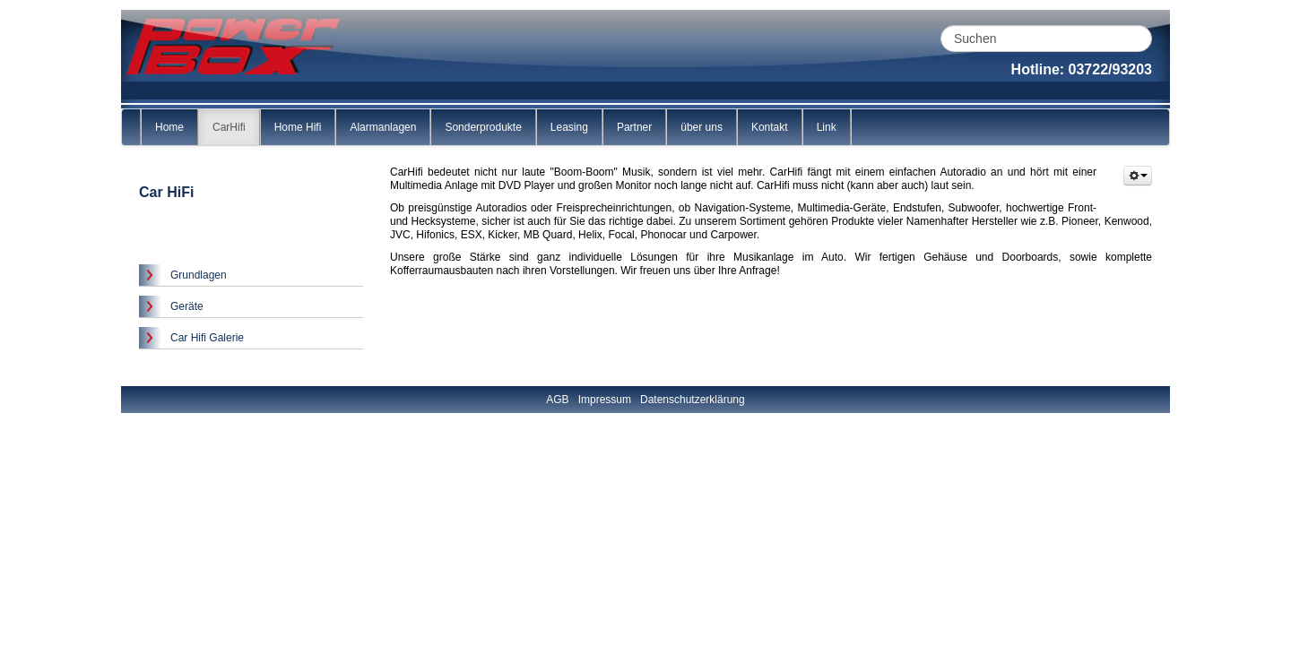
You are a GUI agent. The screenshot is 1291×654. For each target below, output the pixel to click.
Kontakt (769, 127)
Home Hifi (298, 127)
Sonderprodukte (483, 127)
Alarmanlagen (383, 127)
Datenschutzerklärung (692, 399)
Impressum (604, 399)
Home (169, 127)
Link (826, 127)
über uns (701, 127)
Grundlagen (198, 275)
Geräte (187, 306)
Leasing (569, 127)
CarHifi (229, 127)
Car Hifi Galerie (207, 337)
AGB (557, 399)
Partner (634, 127)
